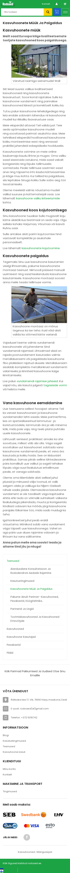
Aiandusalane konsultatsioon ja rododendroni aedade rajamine (30, 571)
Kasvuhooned (15, 629)
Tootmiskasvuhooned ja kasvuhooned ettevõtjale (34, 619)
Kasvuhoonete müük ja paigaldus (31, 589)
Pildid (10, 653)
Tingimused (10, 791)
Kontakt (46, 3)
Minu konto (9, 769)
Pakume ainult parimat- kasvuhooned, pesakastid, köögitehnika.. (34, 599)
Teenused (13, 561)
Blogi (6, 735)
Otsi (48, 12)
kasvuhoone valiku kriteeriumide (38, 198)
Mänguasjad (44, 852)
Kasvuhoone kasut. (14, 752)
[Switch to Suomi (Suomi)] (5, 871)
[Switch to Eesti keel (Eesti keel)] (7, 869)
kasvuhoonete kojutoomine (41, 248)
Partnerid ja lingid (22, 609)
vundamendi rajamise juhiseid (37, 381)
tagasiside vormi (55, 385)
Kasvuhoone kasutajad (21, 637)
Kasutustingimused (22, 581)
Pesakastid (14, 645)
